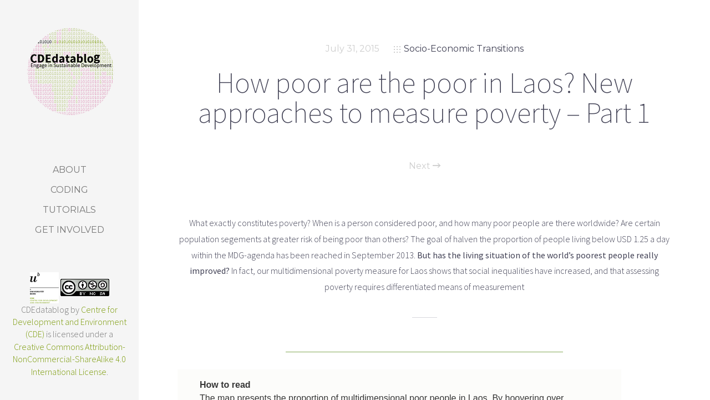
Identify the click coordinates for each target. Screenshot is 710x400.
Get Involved (69, 229)
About (70, 169)
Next (424, 166)
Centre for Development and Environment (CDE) (69, 322)
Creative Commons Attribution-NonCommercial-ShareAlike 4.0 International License (69, 359)
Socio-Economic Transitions (464, 48)
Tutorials (69, 209)
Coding (69, 189)
